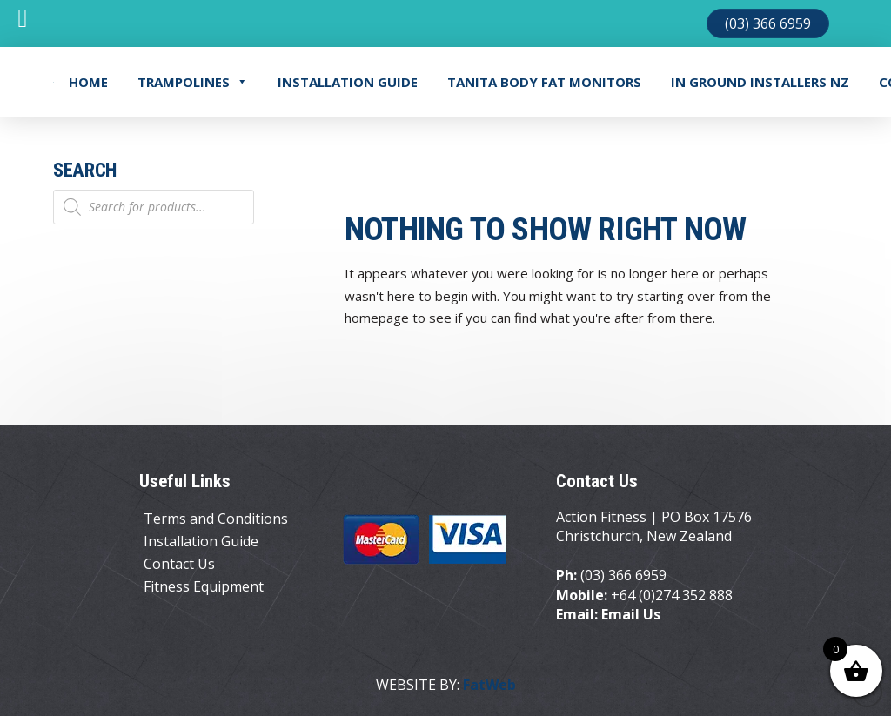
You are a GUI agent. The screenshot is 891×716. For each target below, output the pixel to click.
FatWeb (489, 684)
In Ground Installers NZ (760, 81)
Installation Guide (348, 81)
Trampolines (192, 82)
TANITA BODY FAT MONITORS (544, 81)
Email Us (630, 614)
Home (88, 81)
